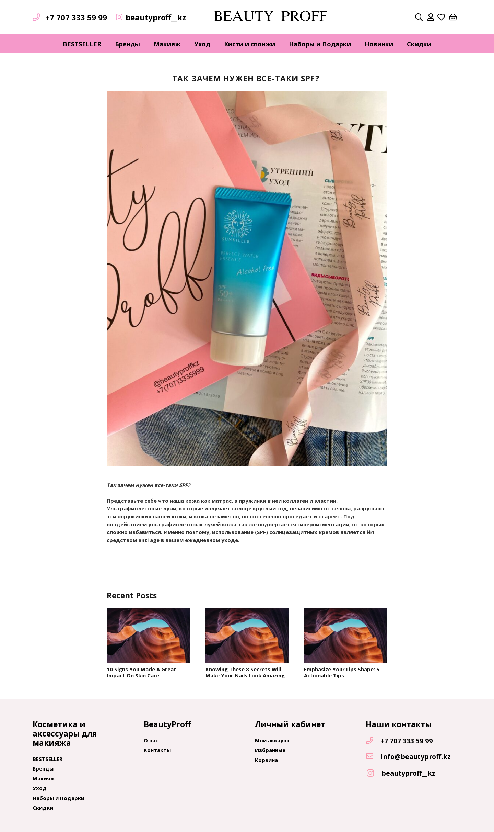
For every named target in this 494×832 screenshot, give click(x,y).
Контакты (157, 749)
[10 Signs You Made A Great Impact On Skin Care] (148, 636)
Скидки (43, 807)
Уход (40, 788)
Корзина (266, 759)
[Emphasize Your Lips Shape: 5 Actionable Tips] (345, 636)
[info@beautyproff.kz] (373, 757)
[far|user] (430, 17)
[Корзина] (453, 17)
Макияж (44, 778)
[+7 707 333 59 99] (373, 741)
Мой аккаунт (272, 740)
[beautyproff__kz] (373, 773)
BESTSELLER (47, 758)
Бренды (43, 768)
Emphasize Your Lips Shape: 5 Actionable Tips (341, 672)
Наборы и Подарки (58, 798)
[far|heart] (441, 17)
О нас (151, 740)
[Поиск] (419, 17)
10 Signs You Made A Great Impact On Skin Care (141, 672)
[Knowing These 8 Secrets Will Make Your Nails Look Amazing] (247, 636)
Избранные (270, 749)
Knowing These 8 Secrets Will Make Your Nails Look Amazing (245, 672)
